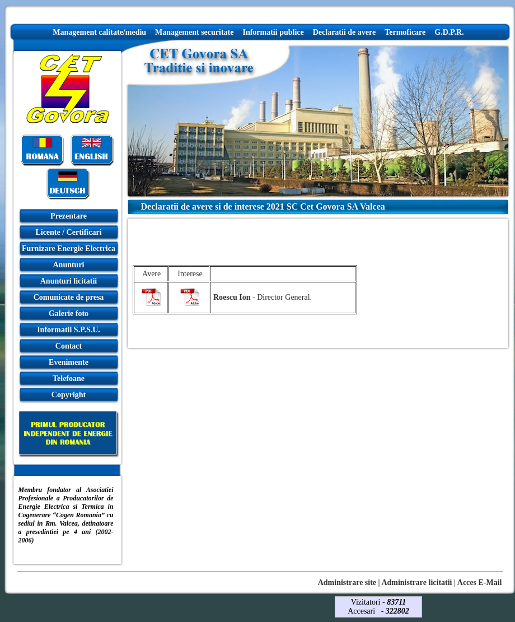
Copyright (69, 395)
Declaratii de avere (344, 32)
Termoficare (405, 32)
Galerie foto (68, 313)
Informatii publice (272, 32)
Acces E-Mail (479, 582)
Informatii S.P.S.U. (68, 330)
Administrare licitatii (416, 582)
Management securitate (194, 32)
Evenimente (68, 362)
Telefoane (69, 378)
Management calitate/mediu (99, 32)
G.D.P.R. (449, 32)
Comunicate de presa (69, 297)
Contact (68, 346)
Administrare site (347, 582)
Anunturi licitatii (68, 281)
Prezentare (68, 216)
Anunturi (68, 265)
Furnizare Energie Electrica (68, 248)
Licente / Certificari (68, 232)
